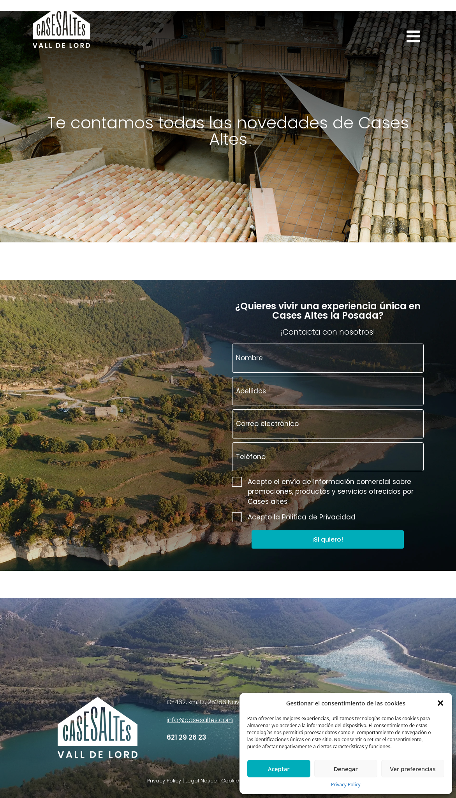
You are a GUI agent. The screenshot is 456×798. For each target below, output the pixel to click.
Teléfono (251, 456)
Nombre (249, 358)
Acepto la (294, 517)
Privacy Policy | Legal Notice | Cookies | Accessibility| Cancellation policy (238, 780)
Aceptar (279, 769)
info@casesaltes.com (200, 720)
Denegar (346, 769)
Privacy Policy (346, 784)
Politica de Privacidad (319, 517)
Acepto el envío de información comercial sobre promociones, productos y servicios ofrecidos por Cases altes (323, 491)
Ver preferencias (412, 769)
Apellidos (251, 391)
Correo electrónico (267, 423)
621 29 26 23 (186, 737)
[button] (440, 703)
